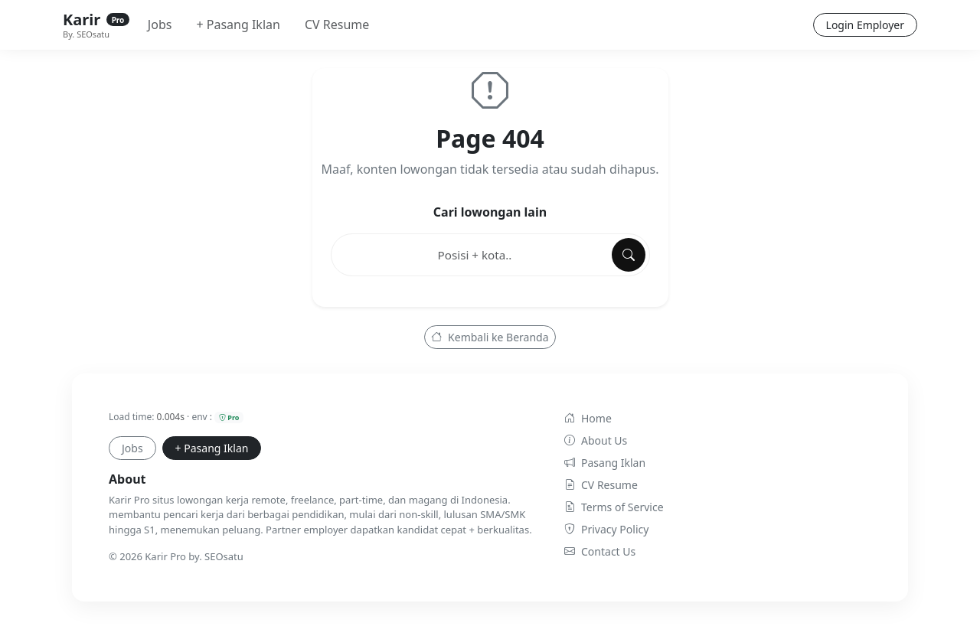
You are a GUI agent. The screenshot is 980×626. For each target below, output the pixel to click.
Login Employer (865, 25)
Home (588, 418)
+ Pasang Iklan (237, 24)
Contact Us (599, 551)
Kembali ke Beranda (489, 337)
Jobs (160, 24)
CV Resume (337, 24)
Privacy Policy (606, 529)
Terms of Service (614, 507)
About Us (595, 440)
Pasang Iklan (604, 462)
